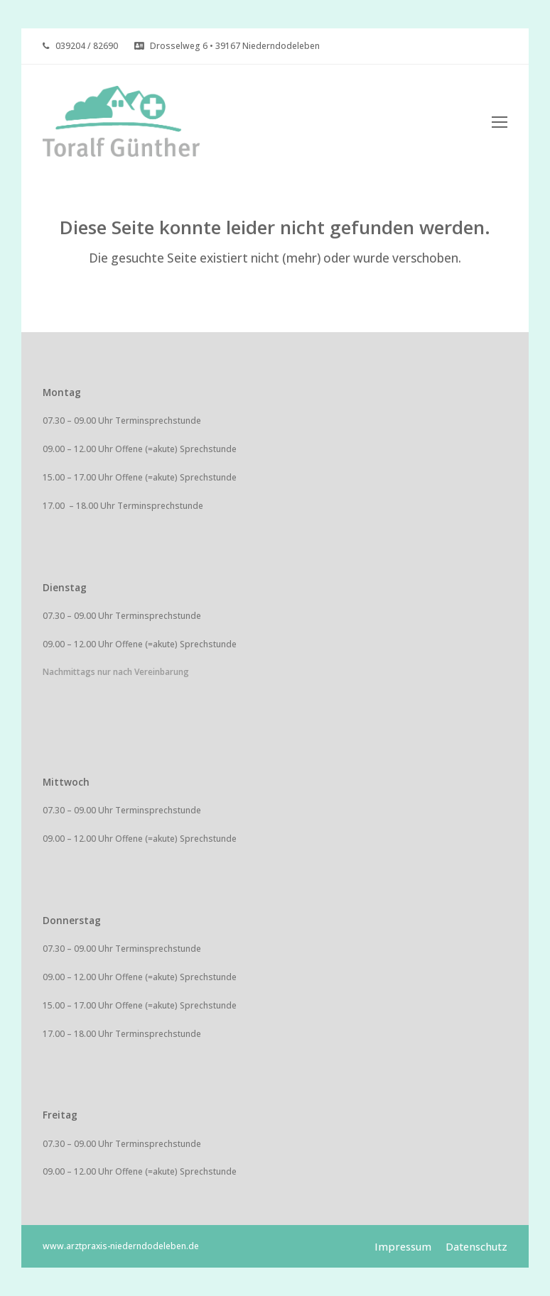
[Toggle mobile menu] (499, 121)
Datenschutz (476, 1246)
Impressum (402, 1246)
